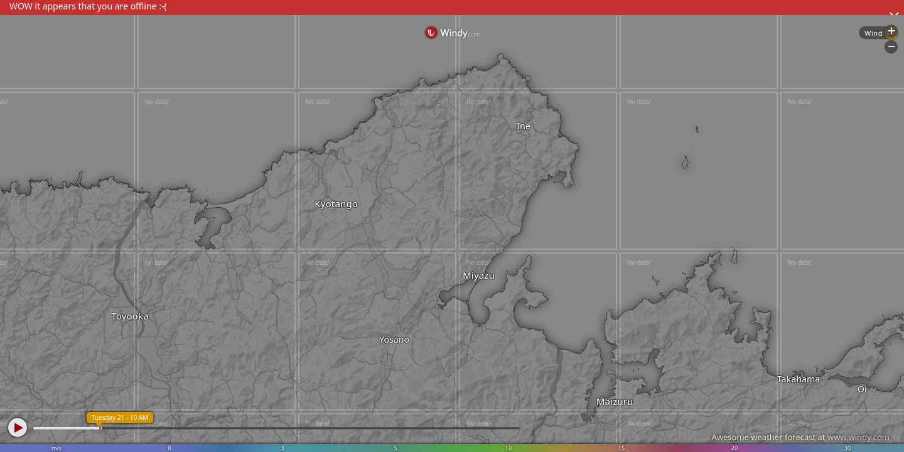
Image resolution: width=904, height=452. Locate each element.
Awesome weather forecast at (800, 437)
